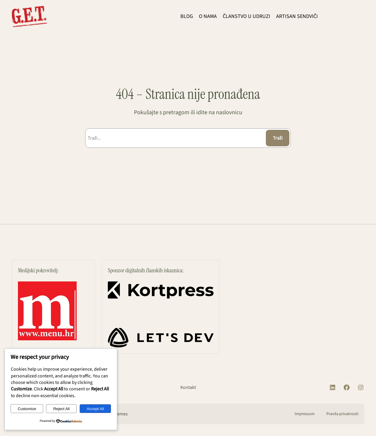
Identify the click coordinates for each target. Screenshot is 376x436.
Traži (278, 138)
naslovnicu (229, 112)
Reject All (61, 409)
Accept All (95, 409)
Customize (27, 409)
